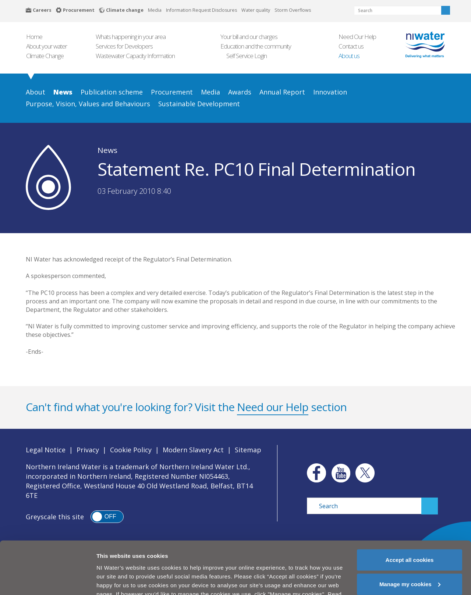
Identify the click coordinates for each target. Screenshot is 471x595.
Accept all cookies (410, 537)
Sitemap (248, 449)
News (107, 150)
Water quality (255, 10)
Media (155, 10)
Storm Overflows (293, 10)
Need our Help (272, 406)
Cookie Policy (131, 449)
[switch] (107, 516)
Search (445, 10)
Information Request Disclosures (201, 10)
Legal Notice (45, 449)
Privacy (88, 449)
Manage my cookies (409, 561)
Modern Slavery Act (193, 449)
